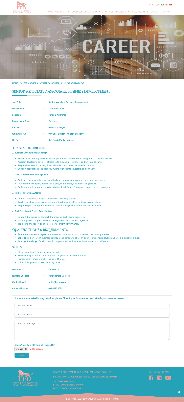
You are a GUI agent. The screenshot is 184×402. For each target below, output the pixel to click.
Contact (166, 11)
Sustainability (119, 12)
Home (50, 11)
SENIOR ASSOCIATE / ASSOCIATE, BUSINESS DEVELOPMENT (56, 84)
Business (79, 12)
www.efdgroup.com (71, 388)
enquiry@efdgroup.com (72, 385)
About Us (62, 12)
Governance (97, 12)
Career (155, 11)
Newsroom (140, 12)
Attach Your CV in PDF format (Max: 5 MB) (35, 347)
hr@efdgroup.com (57, 282)
